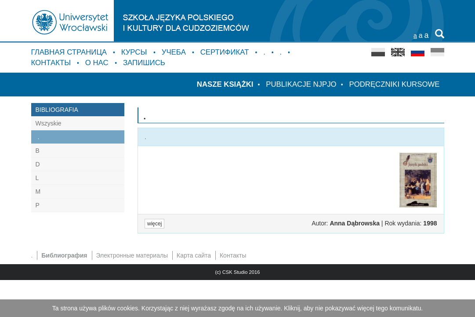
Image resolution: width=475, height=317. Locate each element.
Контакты (51, 63)
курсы (135, 52)
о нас (97, 63)
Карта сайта (194, 255)
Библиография (64, 255)
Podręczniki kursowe (394, 84)
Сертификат (224, 52)
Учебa (174, 52)
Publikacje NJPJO (301, 84)
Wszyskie (49, 123)
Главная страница (69, 52)
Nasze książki (225, 84)
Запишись (144, 63)
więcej (154, 224)
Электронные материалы (132, 255)
